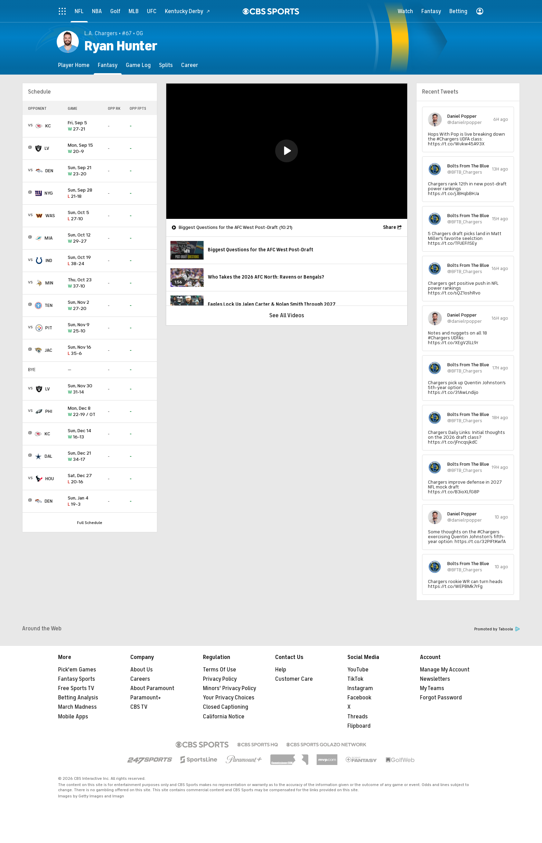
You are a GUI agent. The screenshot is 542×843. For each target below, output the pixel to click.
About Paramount (152, 688)
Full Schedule (89, 522)
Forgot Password (441, 697)
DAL (48, 456)
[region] (286, 151)
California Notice (223, 716)
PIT (48, 328)
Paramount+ (145, 697)
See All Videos (286, 315)
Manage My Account (444, 669)
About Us (141, 669)
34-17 (85, 456)
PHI (48, 411)
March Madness (77, 707)
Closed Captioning (225, 707)
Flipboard (359, 726)
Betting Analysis (78, 697)
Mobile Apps (73, 716)
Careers (140, 679)
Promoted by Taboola (497, 629)
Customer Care (294, 679)
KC (48, 126)
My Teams (432, 688)
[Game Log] (138, 65)
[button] (286, 150)
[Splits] (166, 65)
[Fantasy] (108, 65)
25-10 (85, 328)
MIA (49, 238)
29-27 (85, 238)
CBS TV (139, 707)
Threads (357, 716)
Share (389, 227)
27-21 (85, 126)
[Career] (189, 65)
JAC (48, 350)
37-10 (85, 283)
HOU (49, 479)
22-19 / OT (85, 411)
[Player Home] (74, 65)
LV (47, 148)
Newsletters (435, 679)
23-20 (85, 171)
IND (48, 260)
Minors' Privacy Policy (229, 688)
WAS (50, 216)
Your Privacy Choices (228, 697)
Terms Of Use (219, 669)
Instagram (360, 688)
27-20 (85, 305)
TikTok (355, 679)
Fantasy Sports (76, 679)
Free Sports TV (76, 688)
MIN (49, 283)
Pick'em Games (77, 669)
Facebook (359, 697)
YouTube (357, 669)
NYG (49, 193)
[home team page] (39, 126)
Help (280, 669)
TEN (49, 305)
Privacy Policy (220, 679)
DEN (49, 171)
